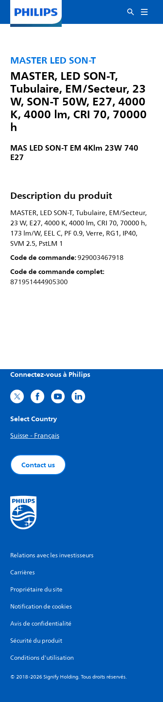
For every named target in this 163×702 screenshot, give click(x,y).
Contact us (38, 465)
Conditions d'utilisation (42, 658)
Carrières (22, 572)
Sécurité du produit (36, 641)
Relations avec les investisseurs (52, 555)
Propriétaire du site (36, 589)
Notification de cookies (41, 607)
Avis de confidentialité (40, 624)
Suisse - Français (34, 435)
